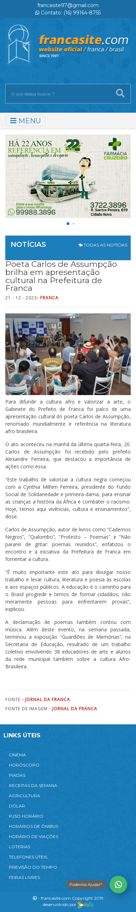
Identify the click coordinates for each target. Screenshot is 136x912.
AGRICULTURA (24, 795)
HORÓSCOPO (24, 765)
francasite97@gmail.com (68, 5)
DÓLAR (17, 805)
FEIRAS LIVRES (24, 877)
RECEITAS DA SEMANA (33, 785)
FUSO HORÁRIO (26, 816)
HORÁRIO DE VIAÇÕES (33, 836)
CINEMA (17, 754)
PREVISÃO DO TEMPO (33, 867)
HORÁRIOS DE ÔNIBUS (33, 826)
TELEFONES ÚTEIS (28, 857)
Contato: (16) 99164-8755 (68, 13)
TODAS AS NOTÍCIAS (102, 245)
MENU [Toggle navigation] (25, 121)
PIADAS (17, 775)
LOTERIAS (19, 846)
